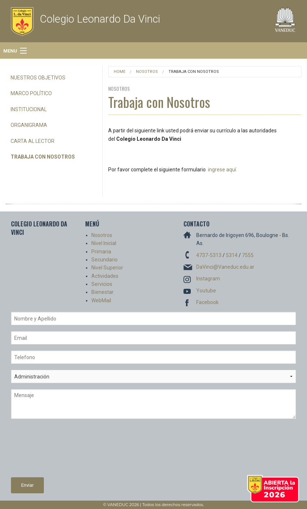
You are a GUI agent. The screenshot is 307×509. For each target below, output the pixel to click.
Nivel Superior (107, 268)
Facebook (207, 302)
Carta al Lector (32, 141)
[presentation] (41, 451)
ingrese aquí (222, 169)
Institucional (29, 109)
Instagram (208, 278)
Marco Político (31, 93)
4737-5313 (208, 255)
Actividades (104, 276)
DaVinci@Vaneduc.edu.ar (225, 267)
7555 (248, 255)
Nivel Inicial (103, 243)
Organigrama (29, 125)
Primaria (101, 251)
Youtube (206, 291)
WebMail (101, 300)
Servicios (101, 284)
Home (119, 71)
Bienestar (102, 292)
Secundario (104, 260)
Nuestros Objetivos (38, 78)
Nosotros (147, 71)
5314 (232, 255)
